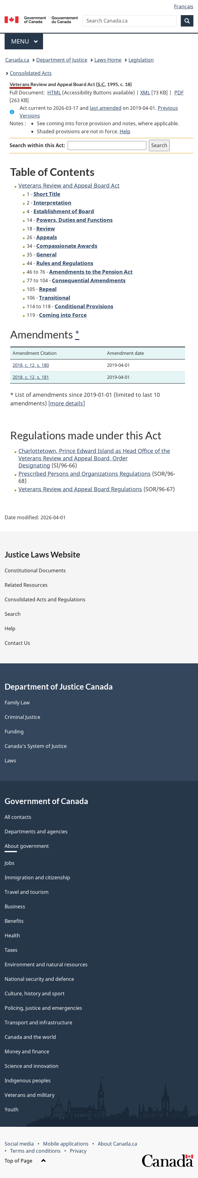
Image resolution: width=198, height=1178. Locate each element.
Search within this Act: (37, 145)
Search (13, 614)
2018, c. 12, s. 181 (31, 377)
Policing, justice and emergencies (43, 1008)
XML (145, 92)
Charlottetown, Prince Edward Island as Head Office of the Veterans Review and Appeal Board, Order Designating (94, 458)
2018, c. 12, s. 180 (31, 365)
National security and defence (39, 979)
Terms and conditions (35, 1150)
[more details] (66, 403)
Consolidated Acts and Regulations (45, 599)
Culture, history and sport (35, 993)
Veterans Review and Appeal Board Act (69, 185)
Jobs (9, 863)
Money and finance (27, 1051)
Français (183, 6)
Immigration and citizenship (37, 877)
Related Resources (26, 585)
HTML (54, 92)
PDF (179, 92)
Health (12, 935)
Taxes (11, 950)
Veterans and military (29, 1095)
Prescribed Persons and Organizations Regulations (84, 473)
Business (15, 906)
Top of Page (25, 1160)
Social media (19, 1143)
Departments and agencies (36, 831)
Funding (14, 731)
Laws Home (107, 59)
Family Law (17, 702)
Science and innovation (31, 1066)
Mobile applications (66, 1143)
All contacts (18, 817)
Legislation (141, 59)
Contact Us (17, 643)
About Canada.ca (117, 1143)
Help (125, 131)
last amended (105, 108)
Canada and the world (30, 1037)
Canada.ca (17, 59)
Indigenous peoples (28, 1080)
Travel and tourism (27, 892)
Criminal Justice (22, 717)
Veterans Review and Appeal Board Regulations (80, 489)
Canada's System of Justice (36, 746)
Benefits (14, 921)
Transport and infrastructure (38, 1022)
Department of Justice (61, 59)
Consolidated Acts (31, 73)
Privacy (78, 1150)
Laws (10, 760)
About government (27, 846)
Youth (11, 1109)
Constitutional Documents (35, 570)
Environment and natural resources (46, 964)
